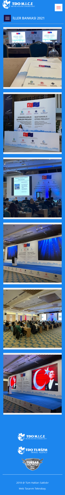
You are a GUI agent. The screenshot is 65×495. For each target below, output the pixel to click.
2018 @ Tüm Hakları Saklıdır (32, 483)
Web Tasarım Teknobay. (32, 488)
